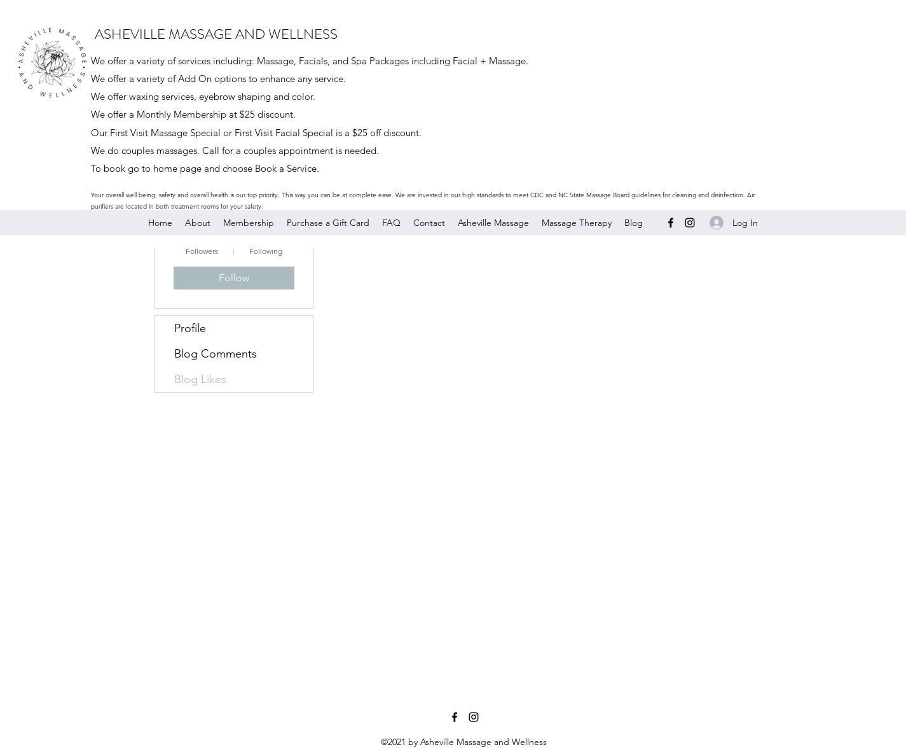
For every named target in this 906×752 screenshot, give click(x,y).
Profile (190, 328)
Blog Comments (215, 354)
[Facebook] (670, 222)
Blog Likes (200, 379)
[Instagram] (689, 222)
